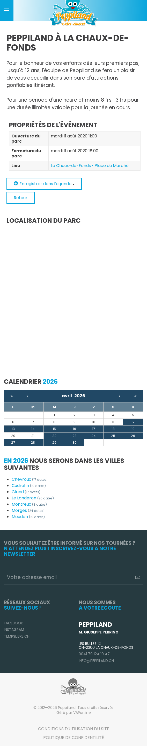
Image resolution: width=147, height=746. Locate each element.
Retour (20, 198)
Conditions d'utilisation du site (73, 729)
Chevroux (30, 479)
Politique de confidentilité (73, 738)
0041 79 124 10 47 (94, 654)
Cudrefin (29, 486)
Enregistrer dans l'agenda (44, 184)
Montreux (29, 504)
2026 (79, 396)
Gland (26, 492)
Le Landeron (33, 498)
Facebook (13, 623)
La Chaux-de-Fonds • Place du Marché (90, 166)
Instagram (14, 629)
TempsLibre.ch (17, 636)
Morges (28, 510)
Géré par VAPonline (73, 712)
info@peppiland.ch (96, 660)
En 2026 (16, 460)
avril (68, 396)
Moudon (28, 517)
